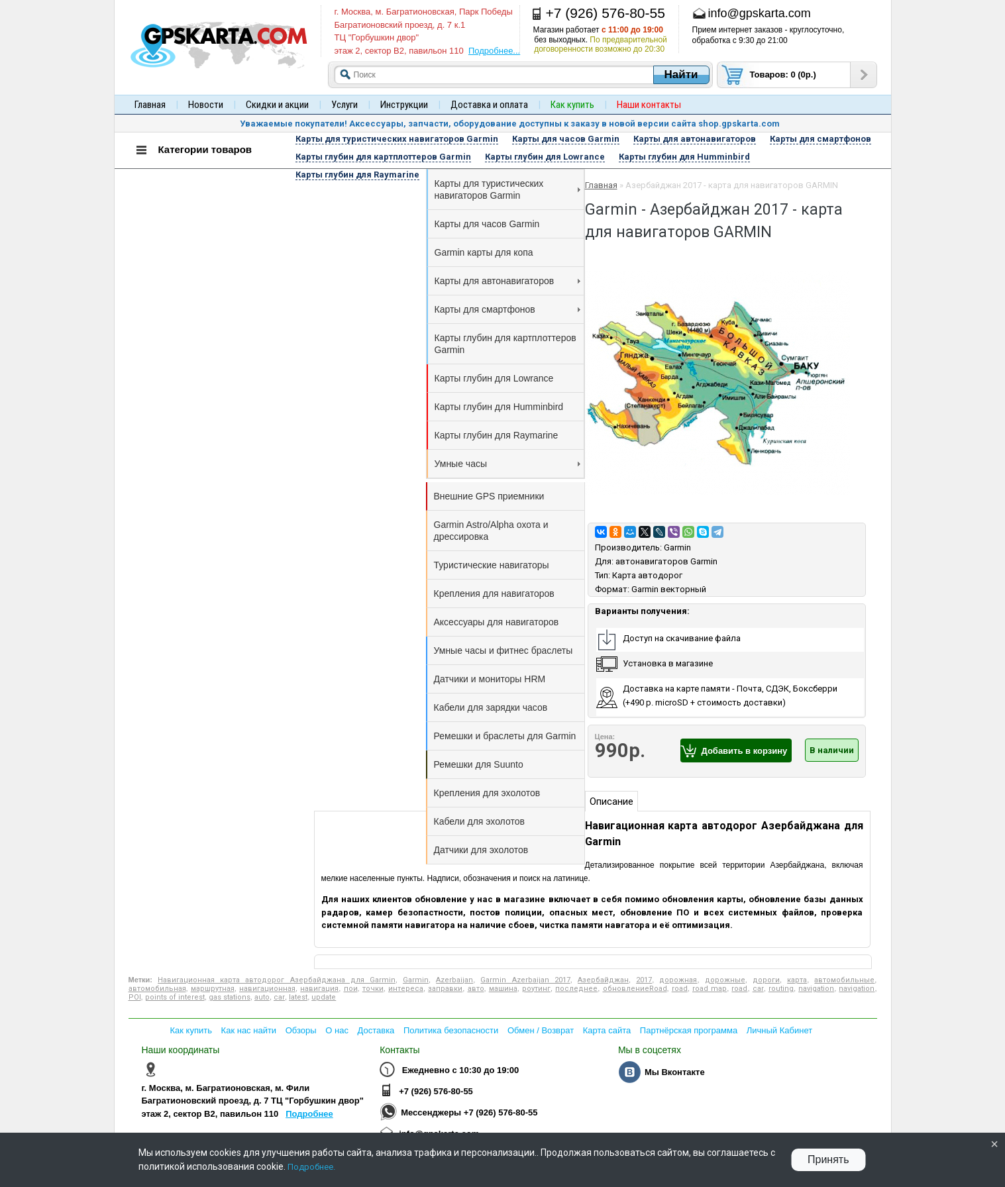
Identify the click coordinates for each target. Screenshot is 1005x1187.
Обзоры (301, 1030)
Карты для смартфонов (507, 309)
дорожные (725, 980)
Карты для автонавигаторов (507, 281)
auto (262, 997)
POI (135, 997)
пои (351, 988)
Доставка (376, 1030)
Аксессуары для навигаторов (496, 622)
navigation (816, 988)
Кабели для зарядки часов (491, 707)
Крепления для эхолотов (487, 793)
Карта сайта (607, 1030)
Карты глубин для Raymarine (496, 435)
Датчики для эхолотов (481, 850)
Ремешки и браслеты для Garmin (505, 736)
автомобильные (844, 980)
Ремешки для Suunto (478, 764)
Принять (828, 1159)
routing (781, 988)
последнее (576, 988)
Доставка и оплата (489, 105)
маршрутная (213, 988)
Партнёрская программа (688, 1030)
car (758, 988)
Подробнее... (494, 51)
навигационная (267, 988)
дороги (766, 980)
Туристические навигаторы (491, 565)
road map (709, 988)
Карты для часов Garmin (487, 224)
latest (298, 997)
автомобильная (157, 988)
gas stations (229, 997)
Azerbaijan (454, 980)
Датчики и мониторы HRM (490, 679)
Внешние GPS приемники (489, 496)
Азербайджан (603, 980)
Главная (150, 105)
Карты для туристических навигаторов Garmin (507, 189)
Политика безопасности (450, 1030)
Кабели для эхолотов (479, 821)
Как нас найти (249, 1030)
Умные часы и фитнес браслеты (503, 650)
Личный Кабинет (779, 1030)
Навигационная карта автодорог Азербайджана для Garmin (277, 980)
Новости (205, 105)
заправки (445, 988)
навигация (319, 988)
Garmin (677, 547)
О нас (336, 1030)
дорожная (678, 980)
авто (476, 988)
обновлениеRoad (635, 988)
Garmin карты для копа (484, 252)
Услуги (344, 105)
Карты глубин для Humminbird (499, 406)
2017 (644, 980)
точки (373, 988)
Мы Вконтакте (675, 1072)
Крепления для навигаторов (494, 593)
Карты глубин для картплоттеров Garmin (505, 344)
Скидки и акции (277, 105)
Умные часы (507, 463)
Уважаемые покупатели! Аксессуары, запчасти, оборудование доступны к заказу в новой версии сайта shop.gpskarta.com (510, 124)
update (323, 997)
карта (797, 980)
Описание (611, 801)
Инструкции (404, 105)
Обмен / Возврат (540, 1030)
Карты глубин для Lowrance (494, 378)
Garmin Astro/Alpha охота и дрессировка (491, 530)
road (680, 988)
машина (503, 988)
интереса (405, 988)
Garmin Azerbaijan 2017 (525, 980)
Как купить (191, 1030)
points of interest (175, 997)
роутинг (536, 988)
